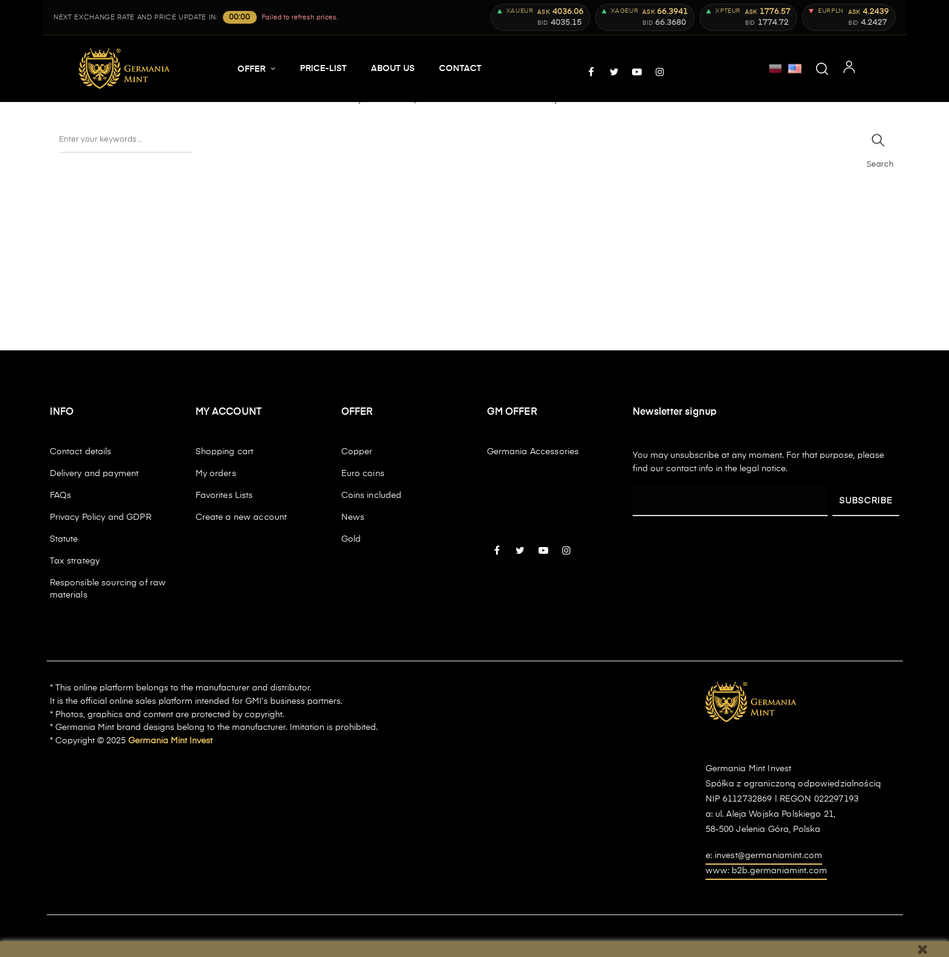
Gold (351, 539)
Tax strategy (75, 561)
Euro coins (362, 473)
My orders (216, 473)
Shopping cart (225, 452)
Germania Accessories (533, 452)
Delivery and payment (94, 473)
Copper (357, 452)
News (353, 517)
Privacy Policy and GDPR (100, 517)
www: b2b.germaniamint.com (767, 871)
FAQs (61, 495)
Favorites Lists (224, 495)
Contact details (81, 452)
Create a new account (241, 517)
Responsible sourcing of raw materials (108, 589)
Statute (64, 539)
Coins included (371, 495)
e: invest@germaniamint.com (764, 855)
